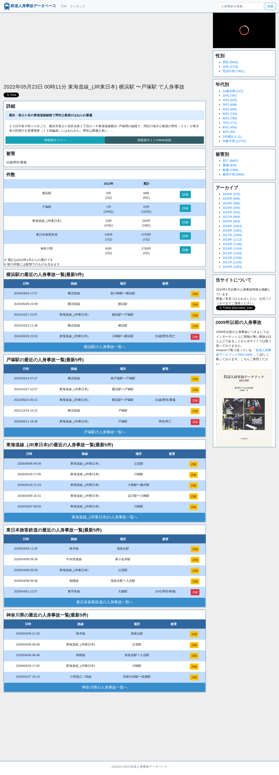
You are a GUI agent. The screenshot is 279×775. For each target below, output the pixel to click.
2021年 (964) (231, 217)
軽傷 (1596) (230, 170)
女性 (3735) (230, 66)
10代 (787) (230, 95)
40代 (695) (230, 109)
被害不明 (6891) (234, 174)
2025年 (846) (231, 198)
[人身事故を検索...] (240, 6)
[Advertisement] (105, 46)
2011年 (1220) (232, 262)
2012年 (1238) (232, 258)
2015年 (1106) (232, 244)
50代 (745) (230, 114)
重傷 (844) (230, 165)
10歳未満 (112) (233, 91)
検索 (270, 6)
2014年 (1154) (232, 248)
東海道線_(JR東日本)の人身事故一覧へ (105, 517)
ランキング (77, 6)
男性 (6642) (230, 62)
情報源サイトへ (55, 140)
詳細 (185, 194)
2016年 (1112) (232, 239)
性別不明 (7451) (234, 71)
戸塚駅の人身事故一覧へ (105, 432)
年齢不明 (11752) (234, 141)
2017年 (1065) (232, 235)
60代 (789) (230, 118)
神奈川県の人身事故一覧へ (104, 687)
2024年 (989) (231, 203)
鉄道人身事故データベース (29, 6)
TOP (64, 6)
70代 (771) (230, 123)
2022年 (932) (231, 212)
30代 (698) (230, 104)
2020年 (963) (231, 221)
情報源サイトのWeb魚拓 (154, 140)
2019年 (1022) (232, 226)
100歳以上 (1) (232, 136)
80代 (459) (230, 127)
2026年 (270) (231, 194)
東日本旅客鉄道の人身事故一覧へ (104, 602)
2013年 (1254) (232, 253)
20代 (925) (230, 100)
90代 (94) (229, 132)
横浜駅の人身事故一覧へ (105, 347)
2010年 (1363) (232, 267)
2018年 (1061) (232, 230)
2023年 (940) (231, 208)
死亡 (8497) (230, 160)
